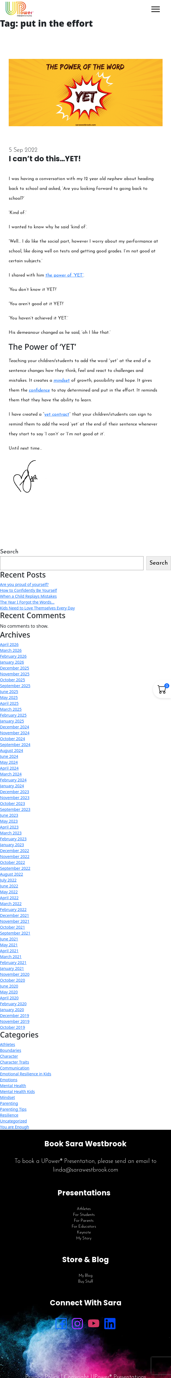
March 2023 (11, 833)
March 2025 (11, 709)
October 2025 (12, 679)
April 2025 (9, 703)
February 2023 (13, 838)
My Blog (86, 1276)
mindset (62, 380)
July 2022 (8, 880)
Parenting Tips (13, 1109)
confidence (39, 390)
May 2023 (9, 821)
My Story (83, 1238)
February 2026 (13, 656)
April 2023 (9, 827)
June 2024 (9, 756)
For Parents (84, 1221)
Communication (14, 1068)
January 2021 (12, 968)
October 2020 (12, 980)
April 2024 (9, 768)
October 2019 (12, 1027)
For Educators (84, 1227)
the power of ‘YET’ (64, 275)
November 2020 (14, 974)
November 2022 (14, 856)
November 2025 (14, 674)
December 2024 (14, 727)
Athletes (7, 1044)
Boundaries (10, 1050)
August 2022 (11, 874)
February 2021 (13, 962)
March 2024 (11, 774)
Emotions (8, 1079)
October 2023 (12, 803)
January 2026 (12, 662)
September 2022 (15, 868)
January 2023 (12, 844)
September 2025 (15, 685)
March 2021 (11, 956)
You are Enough (14, 1126)
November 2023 (14, 797)
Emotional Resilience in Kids (25, 1073)
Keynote (84, 1232)
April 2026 (9, 644)
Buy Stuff (85, 1282)
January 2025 (12, 721)
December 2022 (14, 850)
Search (9, 552)
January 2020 (12, 1009)
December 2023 (14, 791)
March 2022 (11, 903)
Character (9, 1056)
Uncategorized (13, 1121)
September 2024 (15, 744)
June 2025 (9, 691)
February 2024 (13, 780)
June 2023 (9, 815)
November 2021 (14, 921)
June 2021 (9, 939)
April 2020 (9, 997)
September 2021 (15, 933)
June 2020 (9, 986)
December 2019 (14, 1015)
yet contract (56, 414)
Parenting (9, 1103)
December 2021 (14, 915)
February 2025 (13, 715)
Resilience (9, 1115)
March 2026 (11, 650)
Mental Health (13, 1085)
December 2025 (14, 668)
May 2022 (9, 891)
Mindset (7, 1097)
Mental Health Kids (17, 1091)
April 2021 (9, 950)
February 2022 (13, 909)
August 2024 (11, 750)
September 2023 (15, 809)
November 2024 (14, 732)
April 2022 (9, 897)
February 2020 (13, 1003)
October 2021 (12, 927)
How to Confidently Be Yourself (28, 590)
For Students (84, 1215)
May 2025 (9, 697)
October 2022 (12, 862)
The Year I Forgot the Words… (27, 602)
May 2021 (9, 944)
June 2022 (9, 886)
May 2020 (9, 992)
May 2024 (9, 762)
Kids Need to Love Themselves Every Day (37, 608)
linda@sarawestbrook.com (85, 1170)
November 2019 (14, 1021)
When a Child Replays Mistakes (28, 596)
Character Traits (14, 1062)
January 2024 (12, 785)
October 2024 (12, 738)
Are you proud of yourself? (24, 584)
